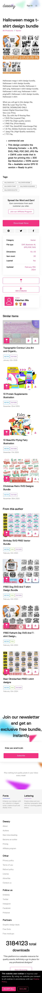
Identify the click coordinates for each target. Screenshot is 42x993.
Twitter (5, 899)
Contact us (7, 883)
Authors (6, 831)
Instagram (7, 904)
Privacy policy (8, 860)
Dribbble (6, 895)
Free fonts (7, 929)
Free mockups (8, 934)
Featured (14, 356)
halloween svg (9, 182)
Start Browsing (21, 970)
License (6, 874)
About (5, 826)
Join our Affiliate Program (21, 212)
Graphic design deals (11, 925)
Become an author (10, 839)
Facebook (7, 908)
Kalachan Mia (22, 300)
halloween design (24, 182)
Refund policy (8, 869)
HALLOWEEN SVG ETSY (10, 190)
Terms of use (8, 865)
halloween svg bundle (27, 186)
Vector (18, 31)
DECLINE (22, 989)
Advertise (6, 878)
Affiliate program (9, 848)
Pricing (5, 844)
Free (12, 549)
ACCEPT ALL (9, 989)
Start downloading (10, 835)
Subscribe (21, 756)
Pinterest (6, 913)
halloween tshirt (10, 186)
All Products (8, 31)
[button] (36, 6)
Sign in (29, 6)
